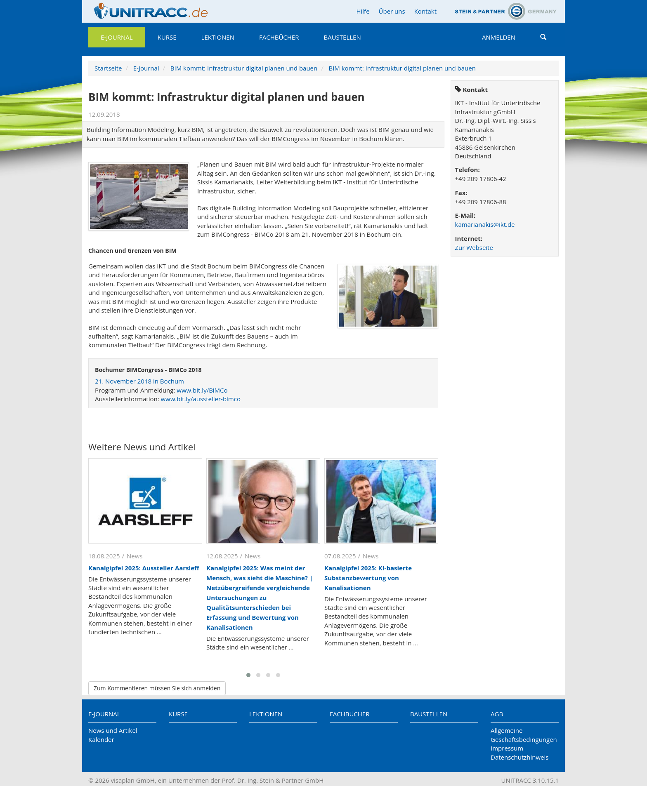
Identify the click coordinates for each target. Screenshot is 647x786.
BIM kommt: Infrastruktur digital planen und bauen (243, 68)
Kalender (101, 739)
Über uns (392, 11)
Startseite (108, 68)
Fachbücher (279, 37)
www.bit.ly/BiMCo (202, 390)
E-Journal (117, 37)
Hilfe (362, 11)
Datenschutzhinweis (519, 757)
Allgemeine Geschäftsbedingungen (524, 734)
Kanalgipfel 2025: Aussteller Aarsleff (143, 568)
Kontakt (425, 11)
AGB (497, 714)
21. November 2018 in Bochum (139, 381)
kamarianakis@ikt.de (485, 224)
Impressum (507, 748)
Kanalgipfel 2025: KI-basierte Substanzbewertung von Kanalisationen (368, 578)
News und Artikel (112, 730)
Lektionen (217, 37)
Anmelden (498, 37)
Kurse (167, 37)
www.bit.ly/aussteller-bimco (200, 399)
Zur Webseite (474, 247)
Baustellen (342, 37)
